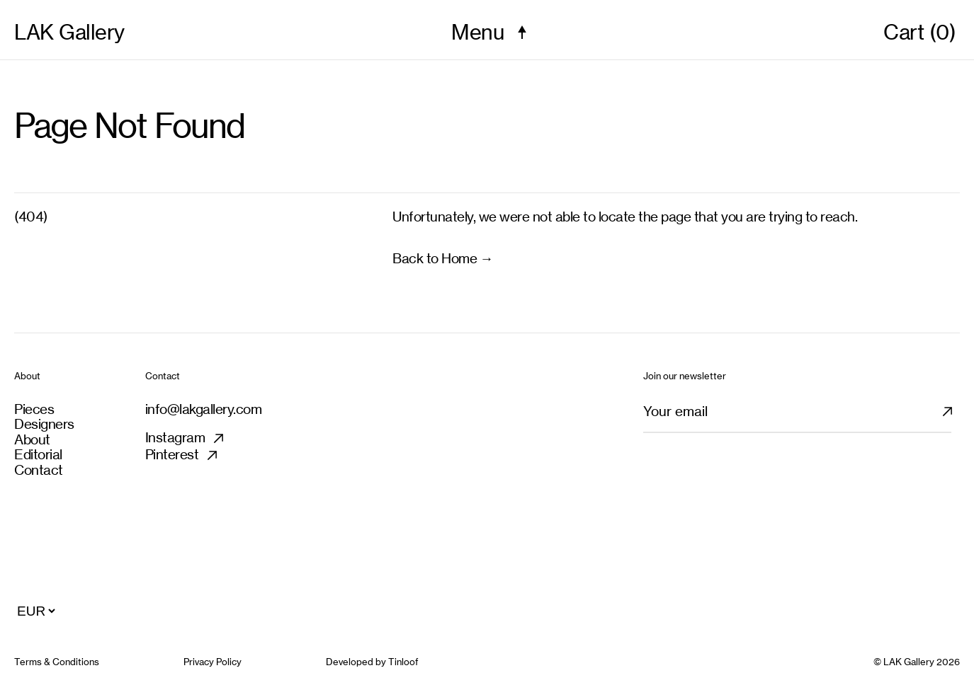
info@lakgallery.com (203, 409)
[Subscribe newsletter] (955, 417)
